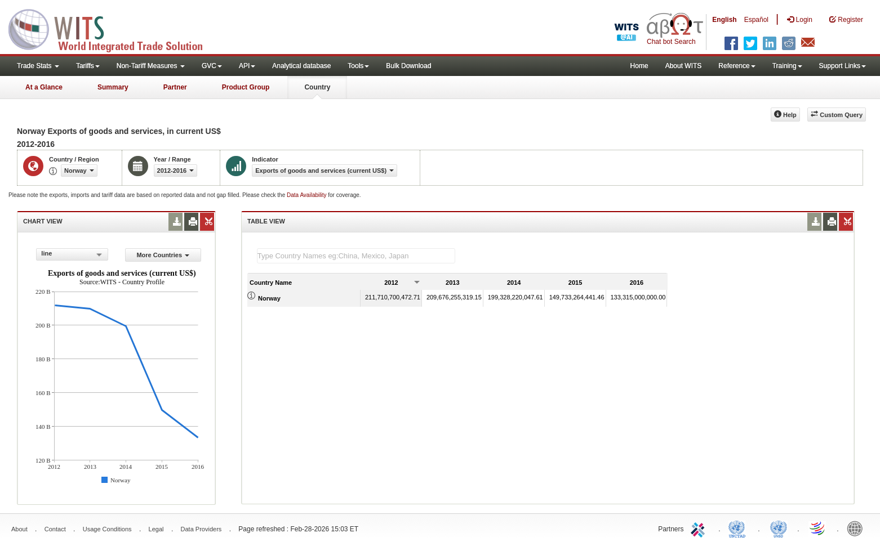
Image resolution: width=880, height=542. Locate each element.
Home (639, 66)
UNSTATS (778, 528)
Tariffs (88, 66)
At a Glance (44, 87)
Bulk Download (408, 66)
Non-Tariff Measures (151, 66)
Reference (736, 66)
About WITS (683, 66)
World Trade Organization (818, 528)
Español (756, 20)
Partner (175, 87)
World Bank (857, 528)
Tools (358, 66)
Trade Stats (38, 66)
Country (317, 87)
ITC (699, 528)
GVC (212, 66)
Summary (112, 87)
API (247, 66)
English (724, 20)
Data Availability (307, 195)
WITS (112, 28)
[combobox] (72, 254)
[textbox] (356, 255)
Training (787, 66)
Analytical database (301, 66)
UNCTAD (739, 528)
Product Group (246, 87)
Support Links (842, 66)
